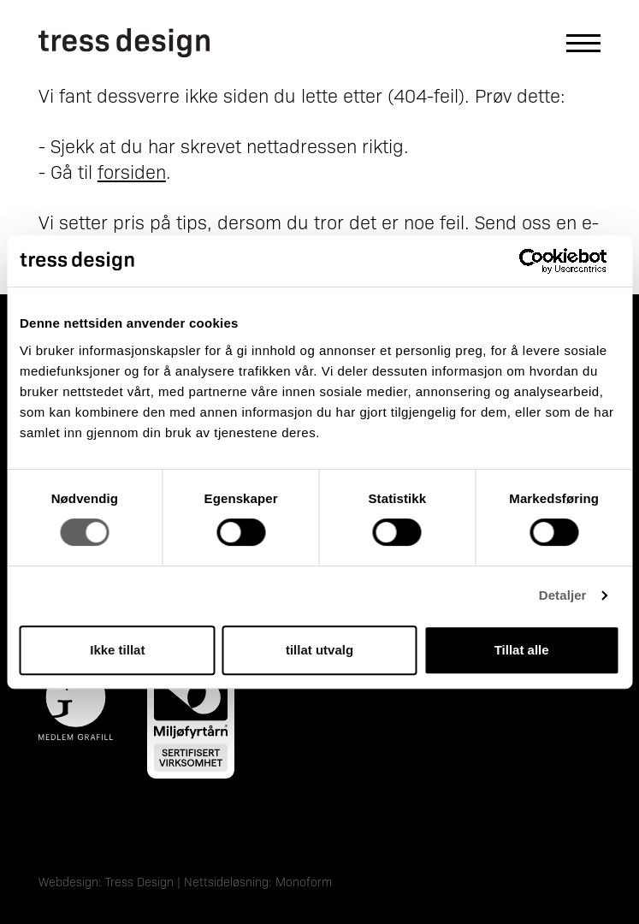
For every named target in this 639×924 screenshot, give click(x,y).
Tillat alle (521, 650)
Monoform (303, 881)
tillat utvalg (319, 650)
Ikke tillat (117, 650)
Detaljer (563, 595)
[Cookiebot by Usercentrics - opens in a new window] (544, 261)
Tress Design (139, 881)
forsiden (132, 171)
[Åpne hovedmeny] (575, 43)
